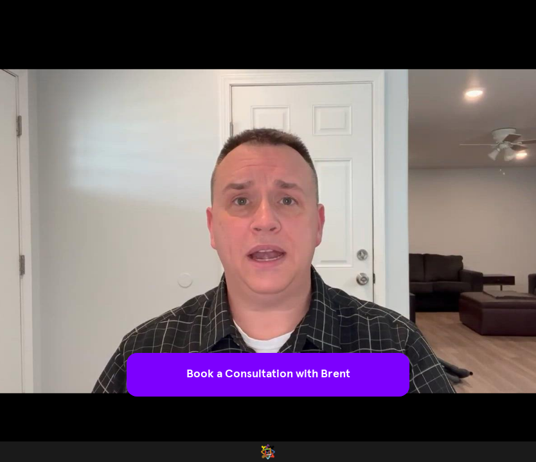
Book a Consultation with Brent (268, 374)
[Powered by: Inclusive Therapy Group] (268, 451)
